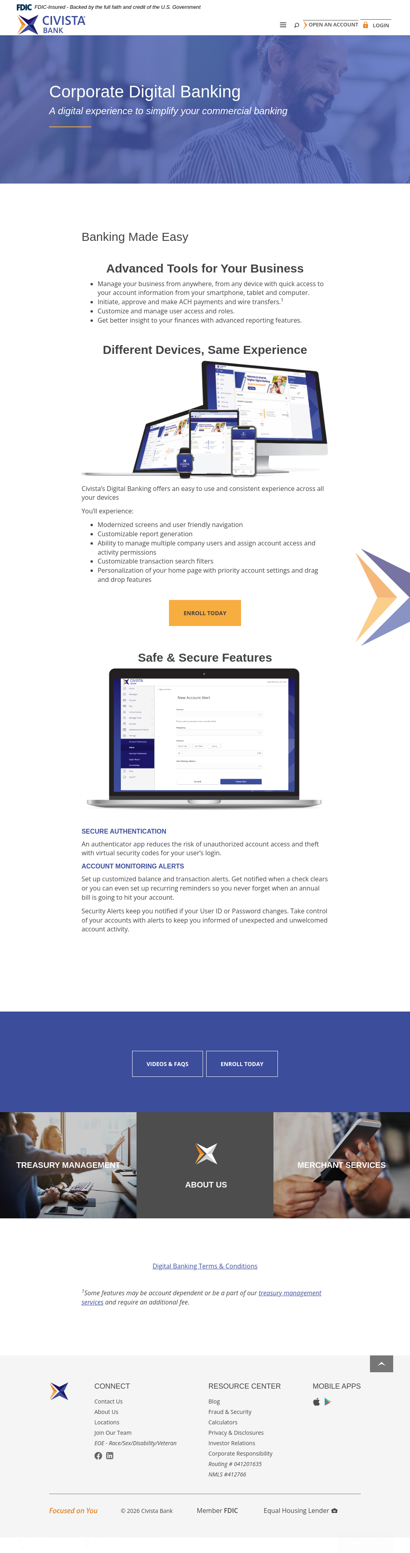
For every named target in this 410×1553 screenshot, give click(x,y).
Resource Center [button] (245, 1401)
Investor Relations (232, 1458)
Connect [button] (112, 1401)
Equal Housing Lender (301, 1525)
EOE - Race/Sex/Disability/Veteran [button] (135, 1458)
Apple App (316, 1417)
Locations (106, 1437)
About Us (106, 1427)
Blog (214, 1416)
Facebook (98, 1471)
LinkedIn (109, 1470)
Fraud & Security (230, 1427)
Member (217, 1525)
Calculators (223, 1437)
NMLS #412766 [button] (227, 1489)
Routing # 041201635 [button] (235, 1479)
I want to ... (365, 1542)
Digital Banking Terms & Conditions (205, 1281)
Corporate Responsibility (241, 1468)
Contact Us (108, 1416)
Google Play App (328, 1417)
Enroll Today (204, 628)
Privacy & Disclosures (236, 1448)
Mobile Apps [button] (337, 1401)
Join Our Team (113, 1448)
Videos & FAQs (168, 1079)
